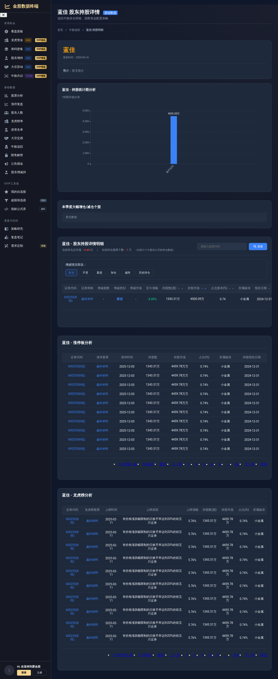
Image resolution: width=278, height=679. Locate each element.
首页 (60, 29)
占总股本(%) (223, 288)
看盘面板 (13, 31)
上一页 (177, 464)
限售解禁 (13, 155)
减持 (127, 272)
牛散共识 (25, 76)
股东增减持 (15, 172)
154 (236, 655)
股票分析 (13, 95)
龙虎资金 (25, 40)
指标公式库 (25, 209)
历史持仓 (144, 272)
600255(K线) (70, 298)
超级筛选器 (25, 200)
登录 (23, 672)
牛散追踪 (13, 146)
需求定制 (25, 246)
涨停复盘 (13, 104)
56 (237, 464)
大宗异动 (25, 67)
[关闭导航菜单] (3, 15)
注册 (39, 672)
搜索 (258, 246)
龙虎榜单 (13, 121)
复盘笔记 (13, 237)
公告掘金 (13, 163)
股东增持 (25, 58)
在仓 (71, 272)
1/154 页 (145, 655)
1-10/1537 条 (123, 655)
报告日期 (264, 288)
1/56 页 (148, 464)
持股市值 (197, 288)
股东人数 (13, 112)
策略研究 (13, 229)
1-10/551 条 (127, 464)
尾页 (263, 464)
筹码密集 (25, 49)
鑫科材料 (87, 299)
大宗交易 (13, 138)
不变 (85, 272)
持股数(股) (172, 288)
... (227, 464)
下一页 (249, 464)
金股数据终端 (21, 6)
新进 (99, 272)
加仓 (113, 272)
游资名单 (13, 129)
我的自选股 (15, 192)
